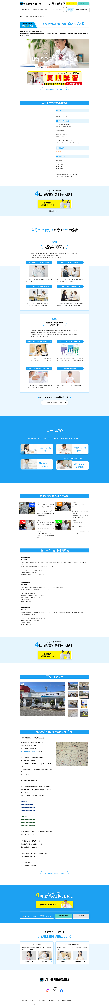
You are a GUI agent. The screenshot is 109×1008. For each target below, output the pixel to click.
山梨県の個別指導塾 (33, 16)
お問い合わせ (80, 915)
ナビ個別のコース (26, 9)
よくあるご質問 (23, 1000)
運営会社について (55, 1000)
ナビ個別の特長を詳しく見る (54, 402)
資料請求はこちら (54, 211)
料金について (48, 9)
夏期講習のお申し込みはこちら (54, 90)
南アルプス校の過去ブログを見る (54, 873)
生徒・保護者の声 (57, 9)
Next (64, 699)
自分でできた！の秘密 (38, 9)
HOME (21, 16)
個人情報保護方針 (43, 1000)
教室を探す (26, 16)
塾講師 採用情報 (67, 1000)
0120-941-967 (59, 151)
